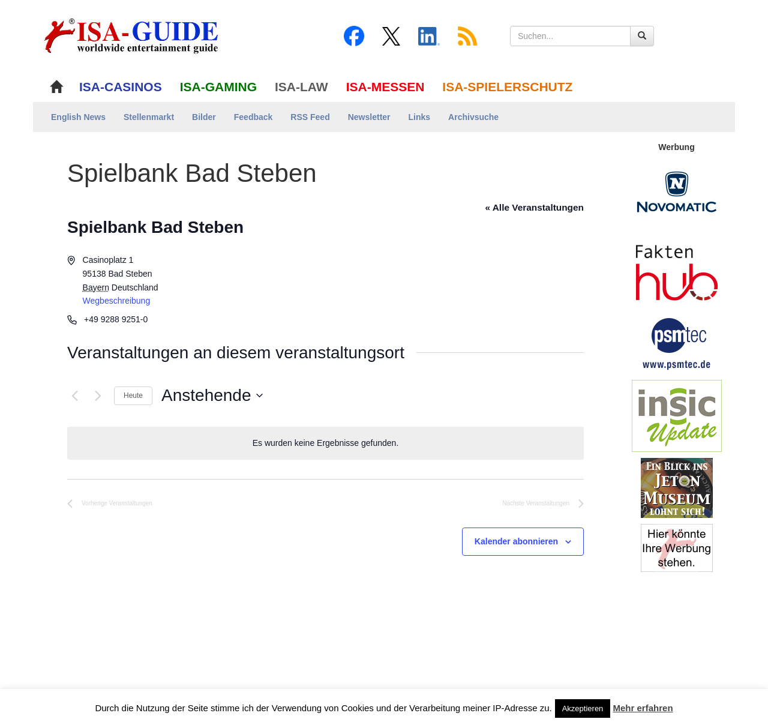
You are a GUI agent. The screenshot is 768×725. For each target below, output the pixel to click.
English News (78, 117)
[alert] (325, 443)
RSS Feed (309, 117)
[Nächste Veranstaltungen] (98, 395)
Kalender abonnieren (516, 541)
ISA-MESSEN (385, 87)
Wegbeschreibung (117, 300)
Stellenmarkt (149, 117)
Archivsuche (473, 117)
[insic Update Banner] (677, 415)
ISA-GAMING (218, 87)
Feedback (253, 117)
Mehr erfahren (643, 708)
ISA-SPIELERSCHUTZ (507, 87)
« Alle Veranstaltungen (534, 207)
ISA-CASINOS (120, 87)
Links (420, 117)
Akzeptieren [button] (583, 708)
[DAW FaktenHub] (677, 269)
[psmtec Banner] (677, 342)
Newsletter (369, 117)
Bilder (204, 117)
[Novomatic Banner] (677, 191)
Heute (133, 395)
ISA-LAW (301, 87)
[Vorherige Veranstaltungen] (74, 395)
